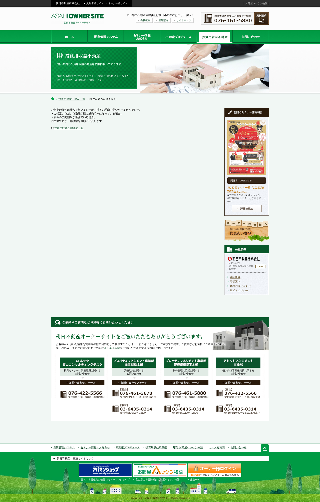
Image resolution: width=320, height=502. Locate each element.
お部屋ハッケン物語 (256, 3)
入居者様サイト (95, 3)
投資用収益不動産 (156, 447)
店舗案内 (163, 20)
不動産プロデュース (128, 447)
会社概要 (145, 20)
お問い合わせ (238, 447)
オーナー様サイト (118, 3)
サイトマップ (183, 20)
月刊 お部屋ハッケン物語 (188, 447)
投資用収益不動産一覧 (71, 99)
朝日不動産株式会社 (68, 3)
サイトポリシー (239, 290)
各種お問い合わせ (240, 286)
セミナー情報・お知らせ (95, 447)
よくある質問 (112, 348)
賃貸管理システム (64, 447)
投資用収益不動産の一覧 (69, 128)
